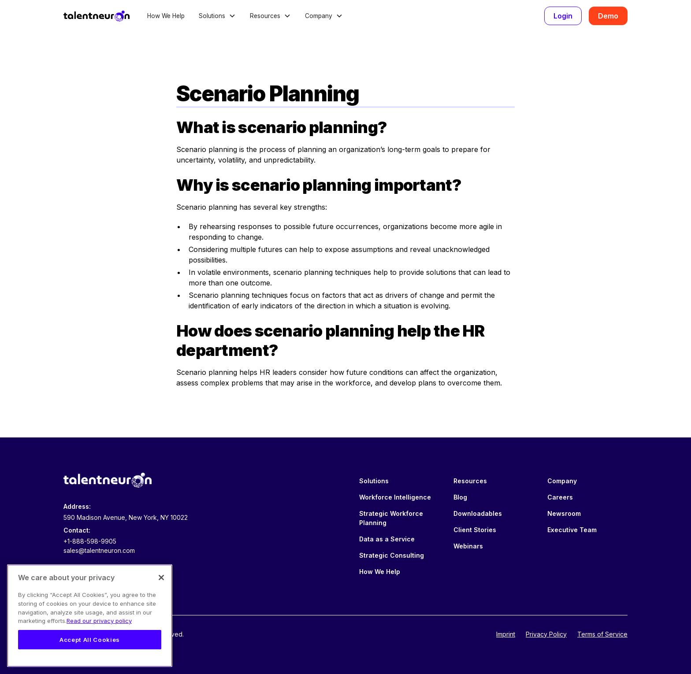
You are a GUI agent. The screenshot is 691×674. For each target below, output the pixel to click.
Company (562, 481)
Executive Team (572, 529)
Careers (560, 497)
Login (563, 15)
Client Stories (474, 529)
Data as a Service (387, 539)
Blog (460, 497)
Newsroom (564, 513)
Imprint (505, 634)
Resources (470, 481)
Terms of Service (602, 634)
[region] (89, 615)
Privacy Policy (546, 634)
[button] (217, 16)
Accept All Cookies (89, 639)
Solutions (374, 481)
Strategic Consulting (391, 555)
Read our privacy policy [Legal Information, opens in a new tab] (99, 620)
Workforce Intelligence (395, 497)
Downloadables (477, 513)
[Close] (161, 577)
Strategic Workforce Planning (391, 518)
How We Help (166, 15)
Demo (608, 15)
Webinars (468, 546)
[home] (96, 16)
